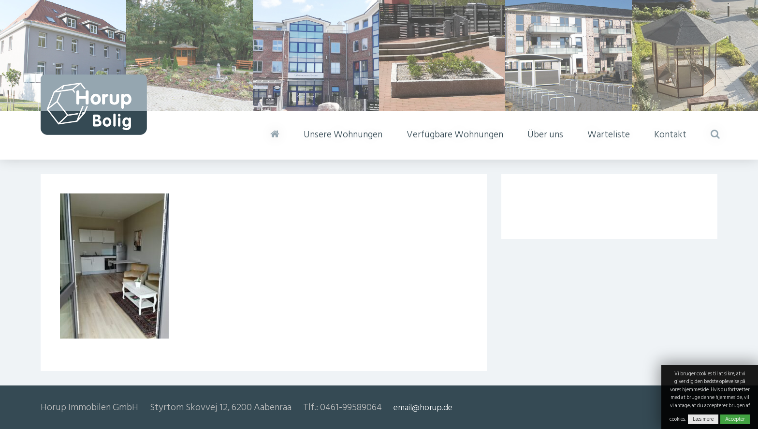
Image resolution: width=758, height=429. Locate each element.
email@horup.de (423, 407)
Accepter (735, 419)
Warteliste (608, 134)
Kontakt (670, 134)
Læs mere (703, 419)
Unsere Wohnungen (343, 134)
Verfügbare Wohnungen (455, 134)
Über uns (545, 134)
